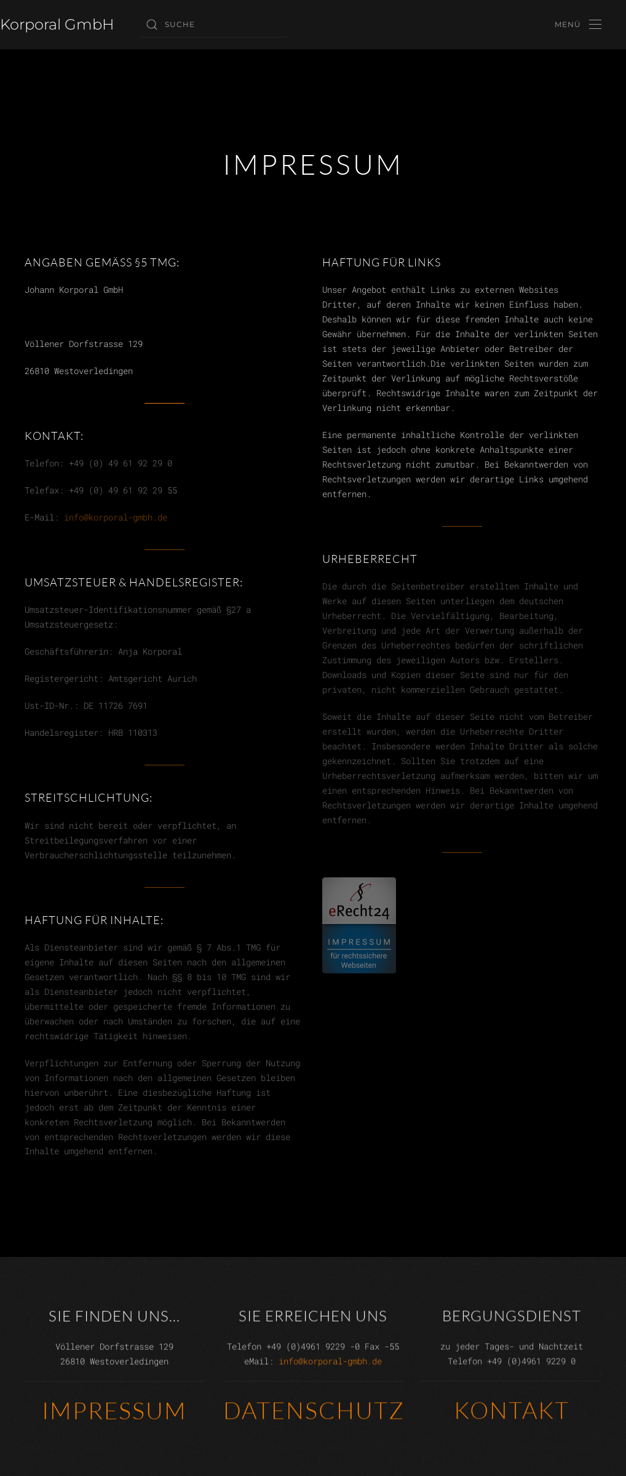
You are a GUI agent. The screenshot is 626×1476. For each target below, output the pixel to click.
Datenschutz (314, 1408)
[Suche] (213, 25)
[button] (578, 24)
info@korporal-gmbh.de (115, 517)
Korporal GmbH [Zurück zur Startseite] (57, 24)
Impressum (114, 1409)
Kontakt (511, 1408)
